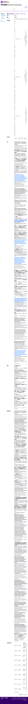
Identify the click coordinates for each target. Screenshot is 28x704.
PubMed (15, 308)
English (13, 9)
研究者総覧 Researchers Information (11, 5)
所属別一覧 (3, 14)
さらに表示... (16, 363)
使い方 (2, 20)
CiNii (15, 224)
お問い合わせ (3, 21)
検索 (26, 7)
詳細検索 (3, 18)
